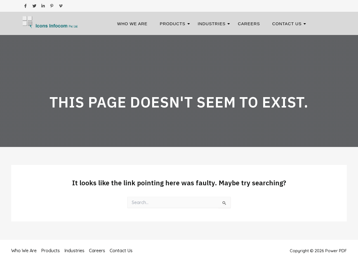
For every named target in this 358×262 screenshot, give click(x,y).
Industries (213, 23)
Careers (249, 23)
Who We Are (132, 23)
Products (174, 23)
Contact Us (288, 23)
